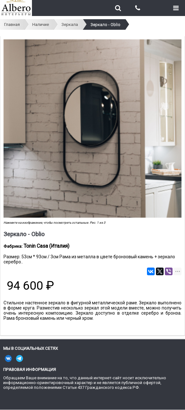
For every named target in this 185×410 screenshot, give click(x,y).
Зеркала (69, 24)
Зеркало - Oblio (105, 24)
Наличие (40, 24)
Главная (12, 24)
